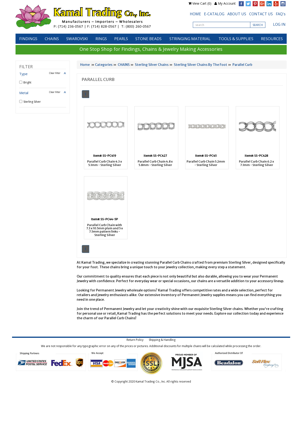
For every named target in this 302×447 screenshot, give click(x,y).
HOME (195, 13)
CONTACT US (261, 13)
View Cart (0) (201, 3)
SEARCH (258, 25)
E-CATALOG (214, 13)
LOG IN (279, 24)
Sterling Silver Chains (151, 65)
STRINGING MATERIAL (189, 38)
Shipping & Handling (162, 340)
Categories (103, 65)
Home (85, 65)
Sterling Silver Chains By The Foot (200, 65)
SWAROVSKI (77, 38)
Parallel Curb (242, 65)
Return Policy (135, 340)
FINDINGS (28, 38)
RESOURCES (272, 38)
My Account (227, 3)
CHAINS (52, 38)
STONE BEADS (148, 38)
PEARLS (121, 38)
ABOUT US (236, 13)
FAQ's (281, 13)
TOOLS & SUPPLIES (236, 38)
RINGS (101, 38)
